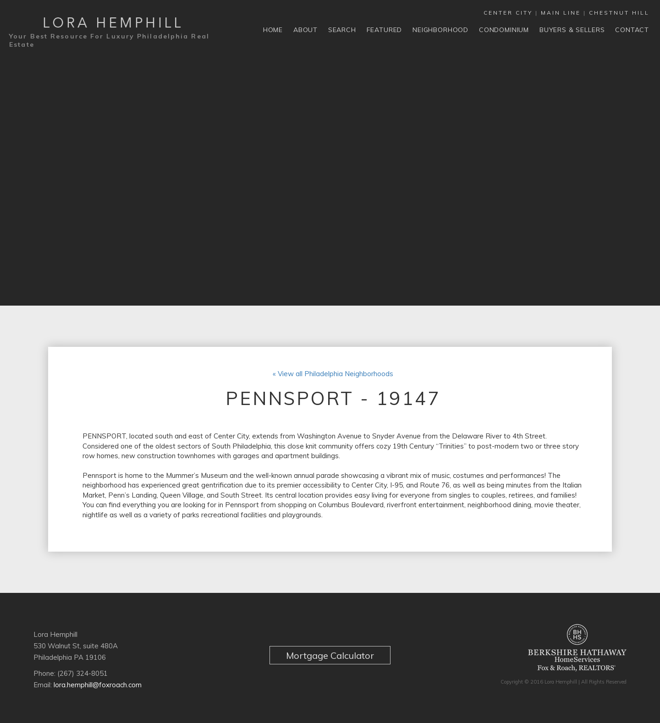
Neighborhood (440, 30)
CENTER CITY (508, 12)
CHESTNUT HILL (619, 12)
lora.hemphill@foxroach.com (98, 686)
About (305, 30)
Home (273, 30)
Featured (384, 30)
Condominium (504, 30)
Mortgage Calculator (330, 657)
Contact (632, 30)
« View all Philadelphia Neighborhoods (333, 375)
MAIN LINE (561, 12)
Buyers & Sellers (572, 30)
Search (342, 30)
